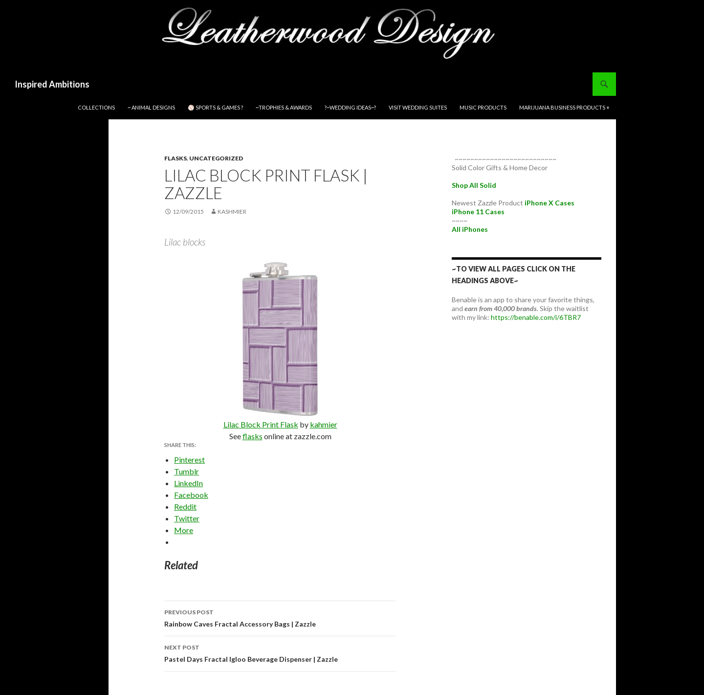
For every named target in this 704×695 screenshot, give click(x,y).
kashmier (232, 211)
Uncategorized (216, 158)
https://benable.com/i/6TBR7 (536, 317)
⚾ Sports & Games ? (215, 107)
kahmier (323, 424)
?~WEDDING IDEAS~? (350, 107)
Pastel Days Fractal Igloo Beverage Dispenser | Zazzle (280, 652)
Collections (96, 107)
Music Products (483, 107)
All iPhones (470, 229)
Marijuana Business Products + (564, 107)
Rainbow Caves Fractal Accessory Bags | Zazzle (280, 617)
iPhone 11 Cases (478, 211)
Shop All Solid (474, 185)
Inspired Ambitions (52, 84)
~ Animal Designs (151, 107)
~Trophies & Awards (284, 107)
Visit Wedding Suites (418, 107)
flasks (175, 158)
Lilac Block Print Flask (260, 424)
